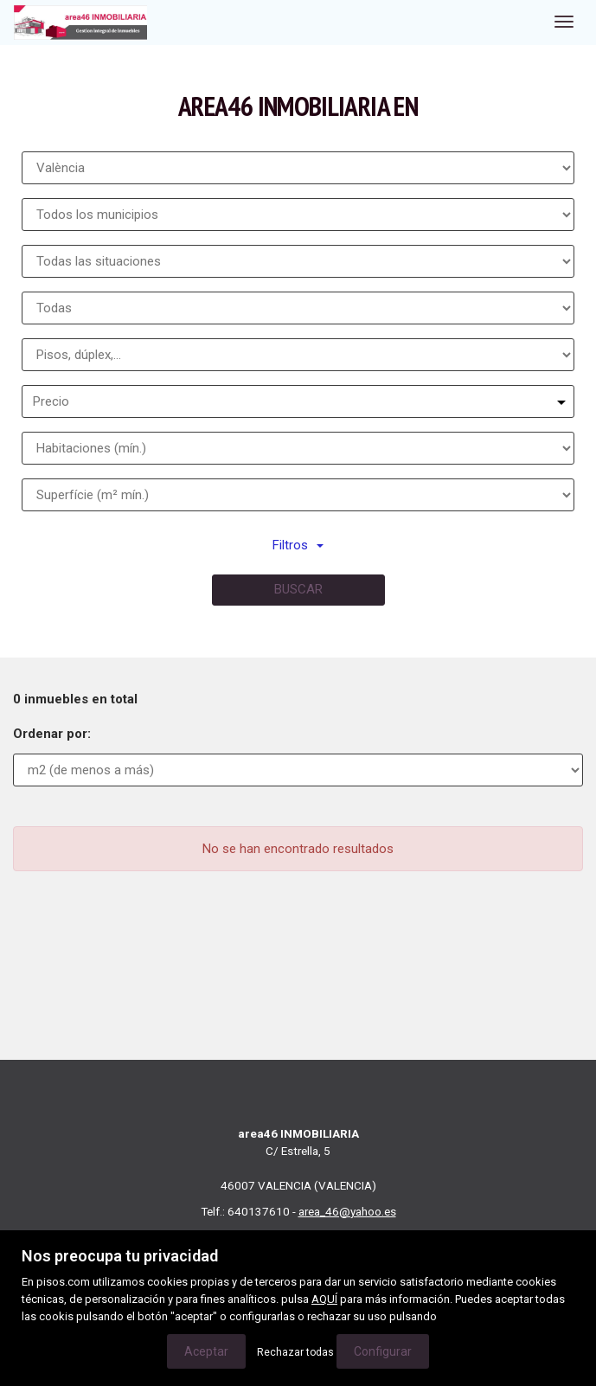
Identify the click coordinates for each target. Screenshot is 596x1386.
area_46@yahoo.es (347, 1211)
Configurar (383, 1351)
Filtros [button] (298, 545)
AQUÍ (324, 1299)
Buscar (298, 589)
